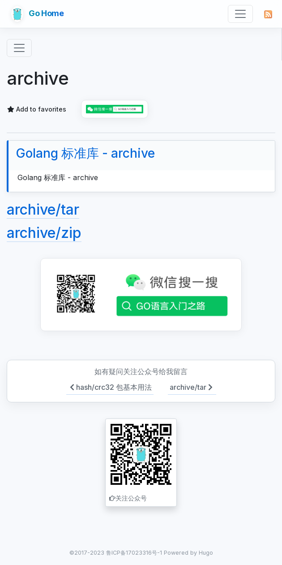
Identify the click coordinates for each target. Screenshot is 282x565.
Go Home (37, 14)
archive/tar (43, 209)
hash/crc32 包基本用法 (110, 387)
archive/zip (44, 233)
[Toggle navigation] (240, 14)
